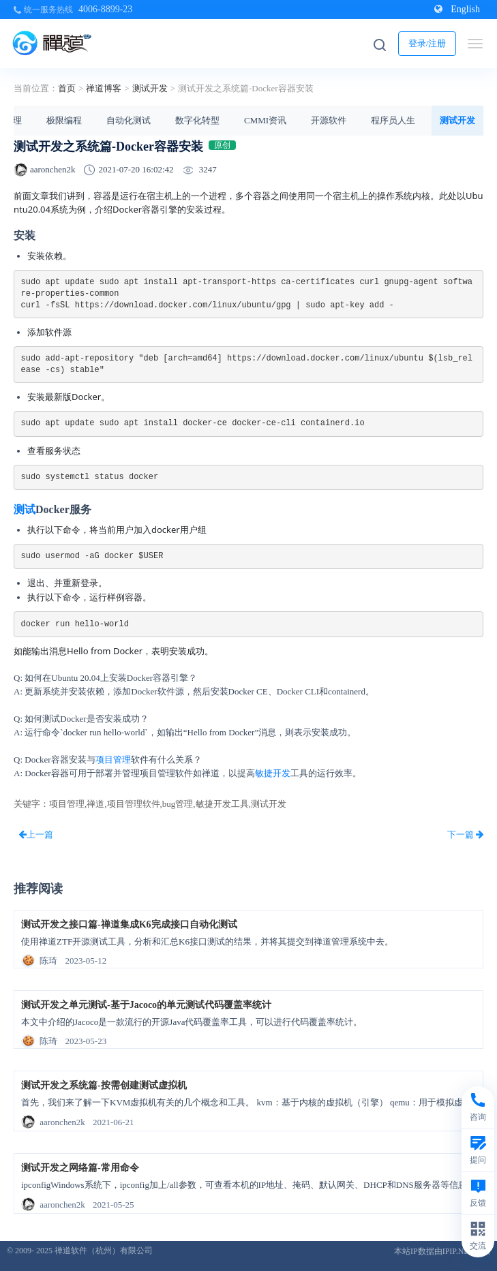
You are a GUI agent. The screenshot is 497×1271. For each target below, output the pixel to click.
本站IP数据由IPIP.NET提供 (442, 1251)
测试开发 (150, 88)
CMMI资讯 (265, 120)
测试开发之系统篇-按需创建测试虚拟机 (104, 1085)
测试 (24, 509)
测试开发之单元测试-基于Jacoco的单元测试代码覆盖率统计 (146, 1005)
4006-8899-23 (105, 9)
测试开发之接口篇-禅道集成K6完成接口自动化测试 (129, 924)
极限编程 (64, 120)
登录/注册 (427, 43)
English (457, 9)
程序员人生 (393, 120)
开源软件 (328, 120)
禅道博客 (103, 88)
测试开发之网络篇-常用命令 (80, 1168)
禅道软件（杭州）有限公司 (104, 1250)
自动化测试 (128, 120)
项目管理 (113, 759)
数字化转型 (197, 120)
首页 (67, 88)
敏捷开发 (272, 773)
